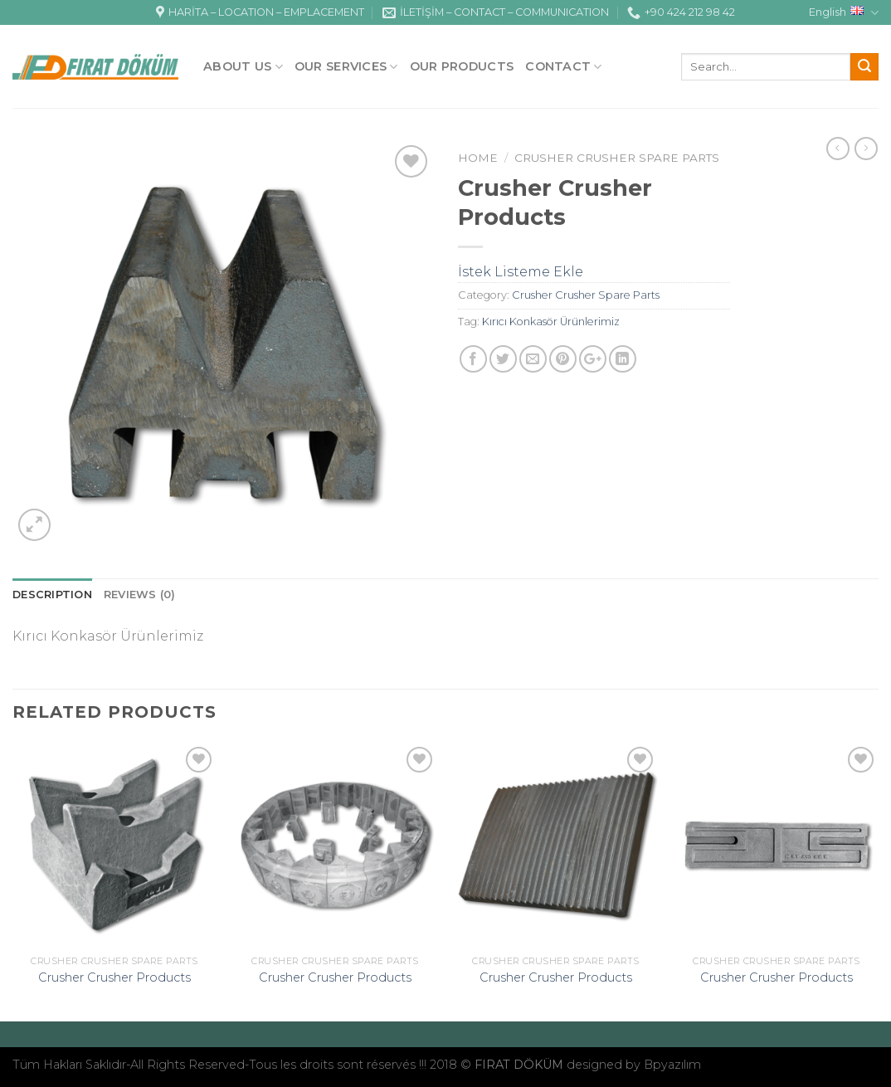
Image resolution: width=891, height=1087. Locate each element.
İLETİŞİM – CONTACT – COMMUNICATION (495, 13)
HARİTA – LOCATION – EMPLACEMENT (260, 13)
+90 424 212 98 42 (681, 13)
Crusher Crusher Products (114, 977)
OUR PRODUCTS (462, 66)
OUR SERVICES (346, 67)
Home (478, 157)
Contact (563, 67)
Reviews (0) (140, 594)
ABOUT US (243, 67)
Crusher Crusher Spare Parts (616, 157)
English (844, 13)
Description (52, 594)
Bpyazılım (672, 1064)
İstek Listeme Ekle (520, 272)
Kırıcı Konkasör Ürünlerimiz (551, 321)
